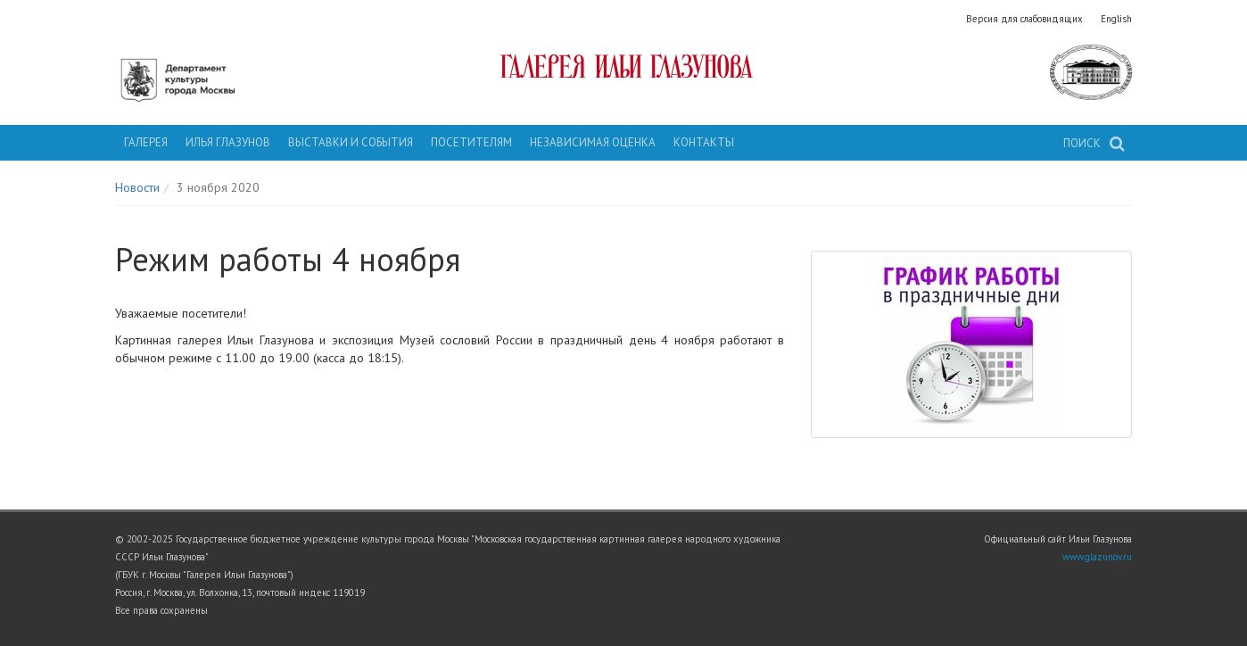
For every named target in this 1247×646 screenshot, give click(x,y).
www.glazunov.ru (1097, 557)
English (1116, 18)
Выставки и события (350, 142)
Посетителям (471, 142)
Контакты (703, 142)
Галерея (146, 142)
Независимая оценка (593, 142)
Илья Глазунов (228, 142)
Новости (137, 187)
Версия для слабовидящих (1024, 18)
